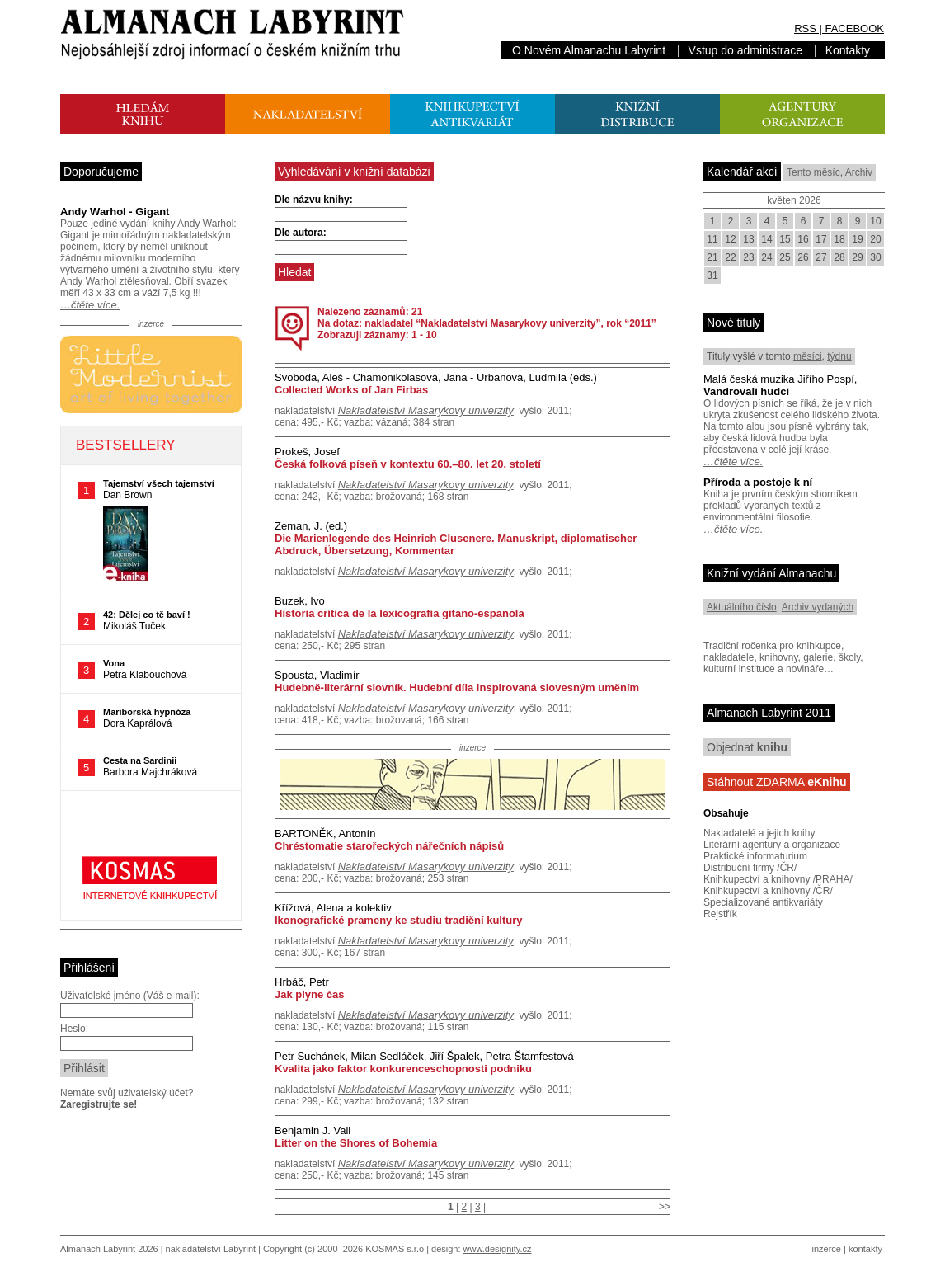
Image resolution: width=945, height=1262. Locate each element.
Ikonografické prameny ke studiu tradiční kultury (399, 920)
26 (802, 257)
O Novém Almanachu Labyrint (588, 50)
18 (839, 239)
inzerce (826, 1249)
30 (875, 257)
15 (784, 239)
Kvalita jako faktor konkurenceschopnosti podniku (403, 1068)
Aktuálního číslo (742, 607)
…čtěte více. (90, 305)
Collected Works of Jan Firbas (351, 390)
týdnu (839, 356)
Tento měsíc (813, 172)
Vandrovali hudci (746, 391)
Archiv (858, 172)
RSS (805, 28)
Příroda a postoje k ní (757, 482)
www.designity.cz (497, 1249)
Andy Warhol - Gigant (114, 211)
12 (730, 239)
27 (821, 257)
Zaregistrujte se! (98, 1104)
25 (784, 257)
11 (712, 239)
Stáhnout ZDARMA (777, 782)
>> (664, 1207)
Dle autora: (301, 232)
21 (712, 257)
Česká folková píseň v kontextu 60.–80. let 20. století (408, 464)
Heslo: (74, 1028)
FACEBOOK (854, 28)
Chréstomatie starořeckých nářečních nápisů (389, 846)
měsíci (807, 356)
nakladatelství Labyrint (211, 1249)
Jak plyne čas (310, 994)
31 (712, 275)
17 (821, 239)
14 (766, 239)
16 (802, 239)
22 (730, 257)
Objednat (747, 747)
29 (857, 257)
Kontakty (847, 50)
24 (766, 257)
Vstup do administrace (746, 50)
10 (875, 221)
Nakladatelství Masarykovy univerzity (426, 410)
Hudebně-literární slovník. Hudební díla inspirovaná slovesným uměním (457, 687)
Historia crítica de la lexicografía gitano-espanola (399, 613)
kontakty (865, 1249)
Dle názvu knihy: (314, 199)
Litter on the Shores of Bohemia (356, 1143)
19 (857, 239)
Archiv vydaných (817, 607)
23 (748, 257)
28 (839, 257)
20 (875, 239)
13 (748, 239)
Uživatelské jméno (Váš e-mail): (130, 995)
